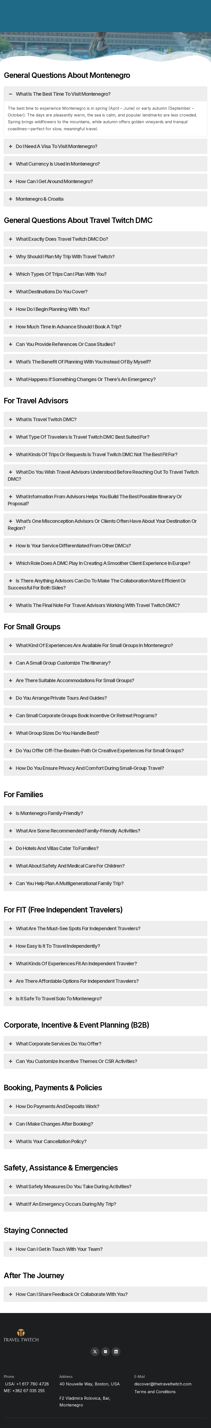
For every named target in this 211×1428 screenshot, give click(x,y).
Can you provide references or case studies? (61, 344)
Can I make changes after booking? (50, 1123)
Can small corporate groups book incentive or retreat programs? (82, 715)
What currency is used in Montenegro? (54, 163)
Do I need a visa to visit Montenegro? (52, 146)
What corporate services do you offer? (54, 1043)
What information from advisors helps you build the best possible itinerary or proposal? (95, 500)
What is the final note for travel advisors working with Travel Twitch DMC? (94, 605)
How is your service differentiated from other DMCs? (69, 545)
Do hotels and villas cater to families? (53, 848)
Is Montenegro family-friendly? (45, 813)
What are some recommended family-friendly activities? (74, 830)
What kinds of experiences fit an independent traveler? (72, 963)
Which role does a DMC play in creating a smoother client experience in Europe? (99, 563)
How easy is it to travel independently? (54, 945)
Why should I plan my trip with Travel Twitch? (61, 256)
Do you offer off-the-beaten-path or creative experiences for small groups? (96, 750)
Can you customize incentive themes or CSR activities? (72, 1061)
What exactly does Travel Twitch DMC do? (58, 239)
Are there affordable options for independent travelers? (73, 981)
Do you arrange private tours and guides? (57, 697)
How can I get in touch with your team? (55, 1249)
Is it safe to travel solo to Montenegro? (54, 998)
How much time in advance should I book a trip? (64, 326)
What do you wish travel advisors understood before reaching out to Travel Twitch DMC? (103, 475)
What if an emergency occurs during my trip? (62, 1204)
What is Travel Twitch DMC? (42, 419)
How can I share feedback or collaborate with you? (68, 1294)
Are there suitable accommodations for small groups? (71, 680)
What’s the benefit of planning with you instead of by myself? (79, 361)
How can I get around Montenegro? (50, 181)
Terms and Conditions (155, 1391)
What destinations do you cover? (47, 291)
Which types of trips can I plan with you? (57, 274)
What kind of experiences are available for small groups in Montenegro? (90, 645)
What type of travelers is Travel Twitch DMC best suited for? (78, 436)
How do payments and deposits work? (53, 1106)
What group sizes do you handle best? (53, 733)
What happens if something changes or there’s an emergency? (82, 379)
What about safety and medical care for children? (66, 865)
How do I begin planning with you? (48, 309)
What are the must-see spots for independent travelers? (74, 928)
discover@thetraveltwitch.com (162, 1383)
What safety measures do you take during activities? (69, 1186)
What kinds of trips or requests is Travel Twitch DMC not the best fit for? (92, 454)
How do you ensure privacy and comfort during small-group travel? (86, 768)
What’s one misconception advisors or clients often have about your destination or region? (102, 524)
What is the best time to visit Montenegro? (59, 93)
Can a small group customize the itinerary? (59, 662)
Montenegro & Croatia (35, 198)
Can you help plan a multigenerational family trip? (65, 883)
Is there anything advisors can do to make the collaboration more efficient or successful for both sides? (97, 584)
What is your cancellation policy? (47, 1141)
